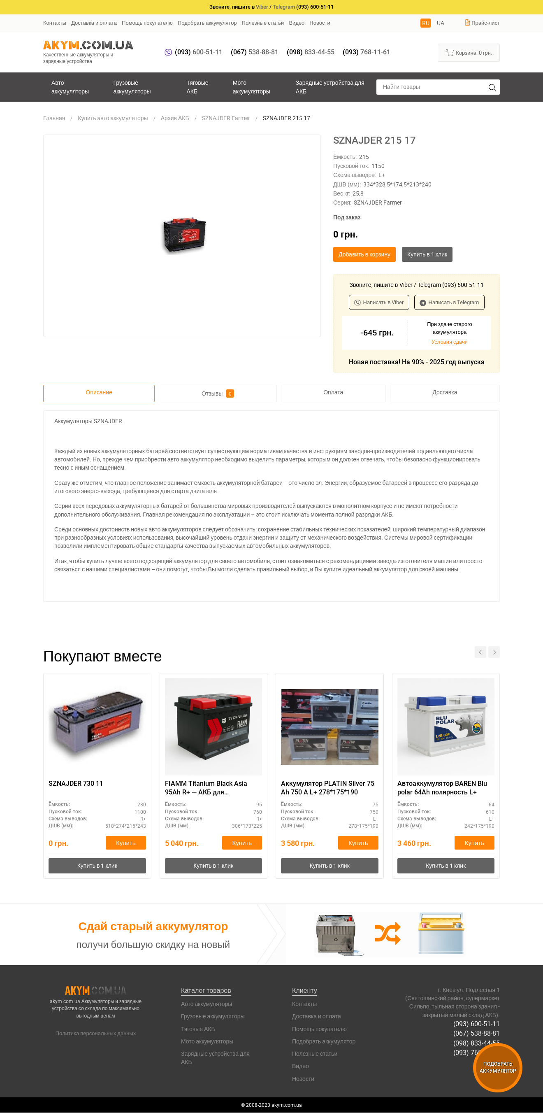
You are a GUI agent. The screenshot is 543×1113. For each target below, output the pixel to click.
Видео (296, 22)
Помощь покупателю (147, 22)
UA (440, 23)
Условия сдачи (450, 341)
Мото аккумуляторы (251, 87)
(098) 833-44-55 (476, 1042)
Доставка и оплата (94, 22)
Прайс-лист (482, 22)
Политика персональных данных (96, 1033)
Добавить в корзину (364, 254)
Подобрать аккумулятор (207, 22)
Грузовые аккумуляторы (132, 87)
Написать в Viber (379, 302)
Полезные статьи (263, 22)
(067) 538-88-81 (476, 1033)
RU (425, 23)
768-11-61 (366, 52)
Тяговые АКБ (197, 87)
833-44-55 (310, 52)
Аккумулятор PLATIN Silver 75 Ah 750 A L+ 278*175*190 (327, 788)
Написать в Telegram (449, 302)
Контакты (54, 22)
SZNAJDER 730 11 (76, 783)
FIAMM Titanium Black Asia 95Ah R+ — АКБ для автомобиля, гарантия (206, 788)
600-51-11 (199, 52)
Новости (319, 22)
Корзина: (469, 52)
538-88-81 (254, 52)
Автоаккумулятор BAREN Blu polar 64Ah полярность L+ (442, 788)
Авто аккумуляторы (70, 87)
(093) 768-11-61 (476, 1052)
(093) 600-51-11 (476, 1023)
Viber (262, 7)
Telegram (284, 7)
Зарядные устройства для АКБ (330, 87)
